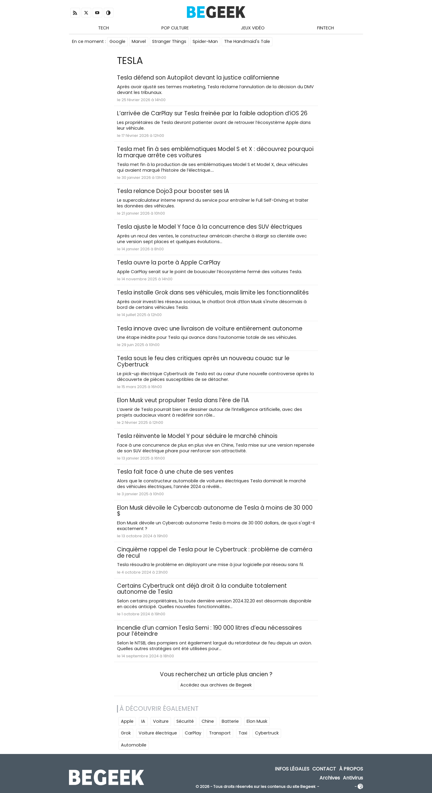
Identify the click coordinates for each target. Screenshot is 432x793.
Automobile (133, 745)
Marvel (139, 41)
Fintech (325, 28)
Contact (324, 769)
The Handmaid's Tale (247, 41)
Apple (127, 721)
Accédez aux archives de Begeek (216, 685)
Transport (220, 733)
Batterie (230, 721)
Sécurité (185, 721)
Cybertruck (267, 733)
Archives (330, 777)
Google (117, 41)
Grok (126, 733)
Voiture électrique (158, 733)
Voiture (161, 721)
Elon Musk (257, 721)
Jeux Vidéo (253, 28)
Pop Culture (175, 28)
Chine (208, 721)
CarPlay (193, 733)
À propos (351, 769)
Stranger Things (169, 41)
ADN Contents (337, 787)
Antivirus (353, 777)
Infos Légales (292, 769)
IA (143, 721)
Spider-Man (205, 41)
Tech (103, 28)
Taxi (242, 733)
